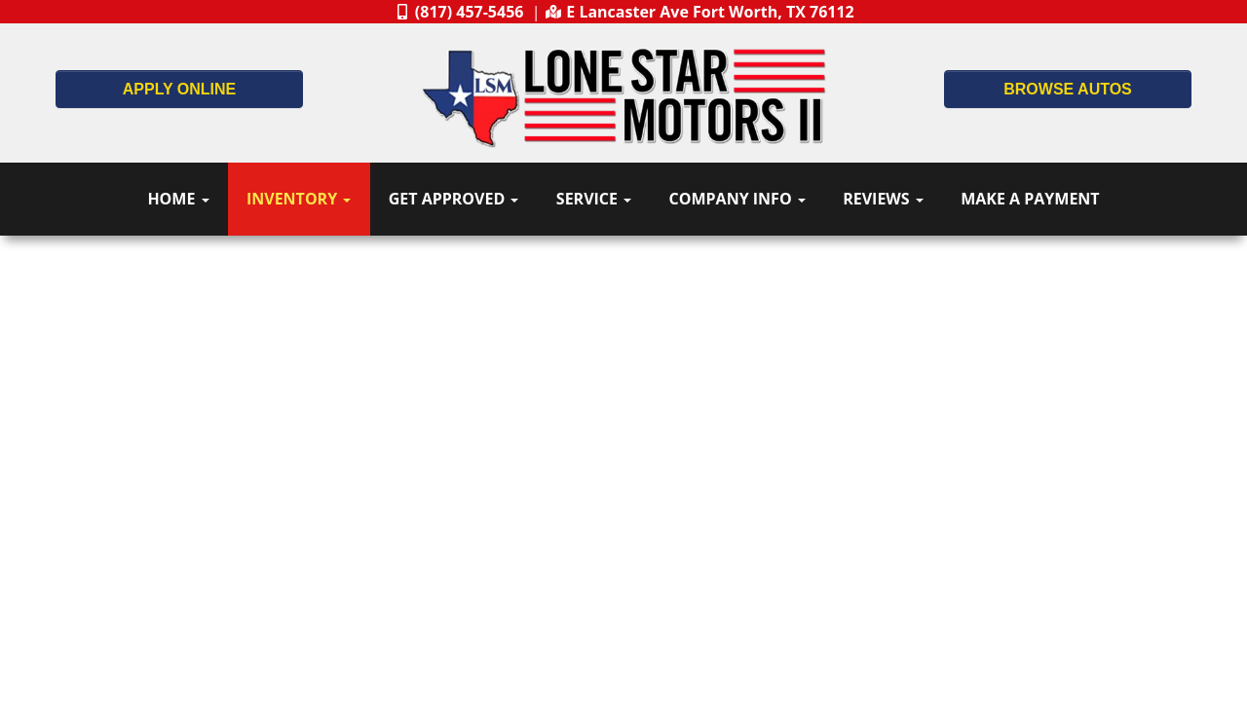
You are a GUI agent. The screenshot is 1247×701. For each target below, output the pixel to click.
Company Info (737, 198)
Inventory (298, 198)
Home (177, 198)
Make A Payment (1030, 198)
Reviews (883, 198)
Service (593, 198)
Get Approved (454, 198)
